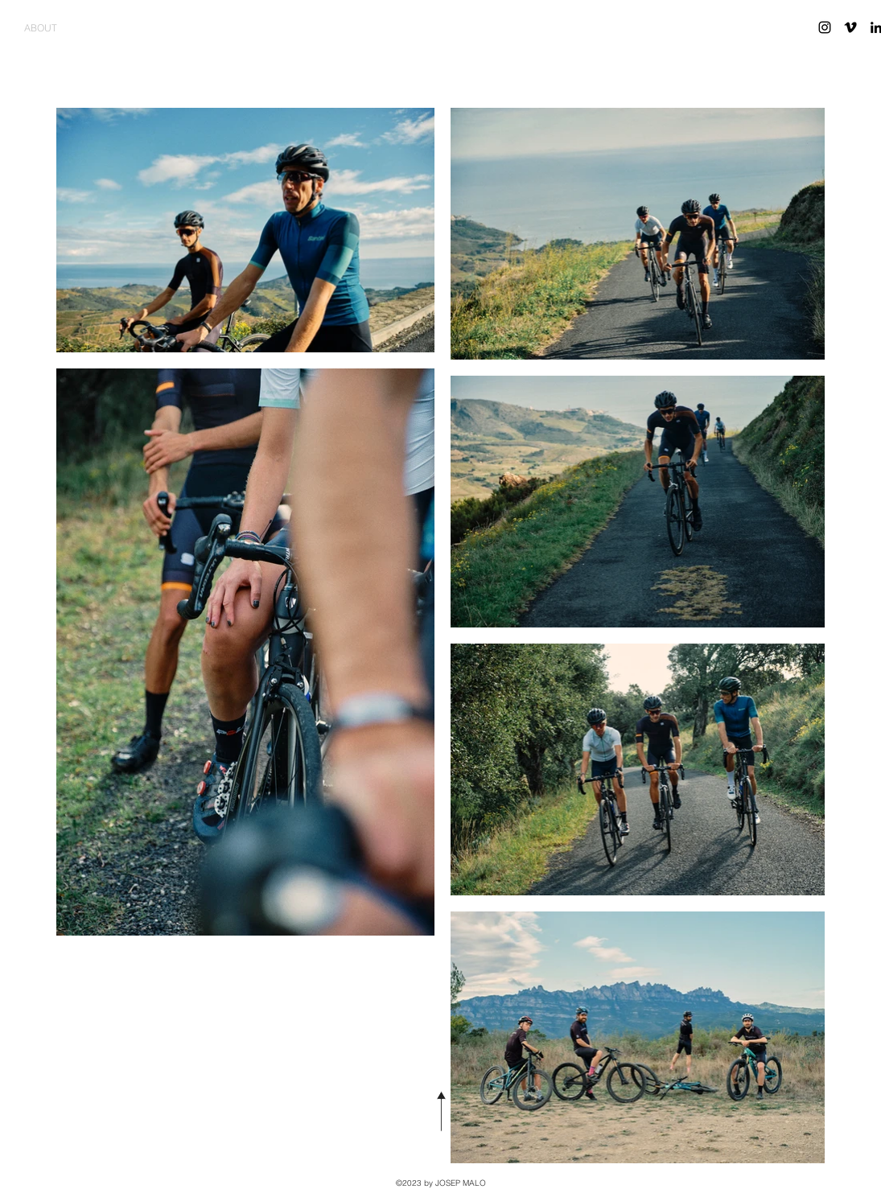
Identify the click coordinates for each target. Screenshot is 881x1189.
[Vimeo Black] (850, 27)
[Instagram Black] (825, 27)
